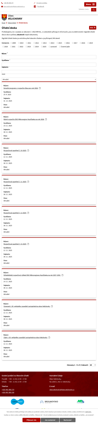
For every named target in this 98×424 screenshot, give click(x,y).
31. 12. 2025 (8, 101)
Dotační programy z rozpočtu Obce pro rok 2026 (22, 88)
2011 (29, 43)
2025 (44, 46)
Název (4, 53)
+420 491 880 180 (8, 392)
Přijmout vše (31, 420)
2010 (21, 43)
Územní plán (65, 46)
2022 (21, 46)
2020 (6, 46)
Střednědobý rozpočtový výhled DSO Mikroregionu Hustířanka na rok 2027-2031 (33, 275)
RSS (92, 28)
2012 (37, 43)
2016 (68, 43)
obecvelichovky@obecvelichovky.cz (61, 390)
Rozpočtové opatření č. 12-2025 (16, 213)
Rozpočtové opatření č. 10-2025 (16, 150)
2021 (13, 46)
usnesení (54, 46)
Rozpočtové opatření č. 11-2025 (16, 182)
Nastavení (68, 420)
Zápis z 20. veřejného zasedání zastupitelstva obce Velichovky (27, 337)
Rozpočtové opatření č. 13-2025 (16, 244)
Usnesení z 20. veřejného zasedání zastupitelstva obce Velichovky (28, 306)
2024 (37, 46)
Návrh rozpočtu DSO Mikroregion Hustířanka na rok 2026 (25, 119)
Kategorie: (5, 43)
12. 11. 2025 (8, 157)
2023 (29, 46)
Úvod (3, 23)
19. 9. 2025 (7, 94)
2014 (52, 43)
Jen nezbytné (50, 420)
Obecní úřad (12, 23)
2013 (45, 43)
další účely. (88, 412)
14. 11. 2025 (8, 126)
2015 (60, 43)
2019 (91, 43)
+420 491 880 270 (8, 390)
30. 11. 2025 (8, 132)
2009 (14, 43)
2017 (75, 43)
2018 (83, 43)
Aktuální (6, 107)
